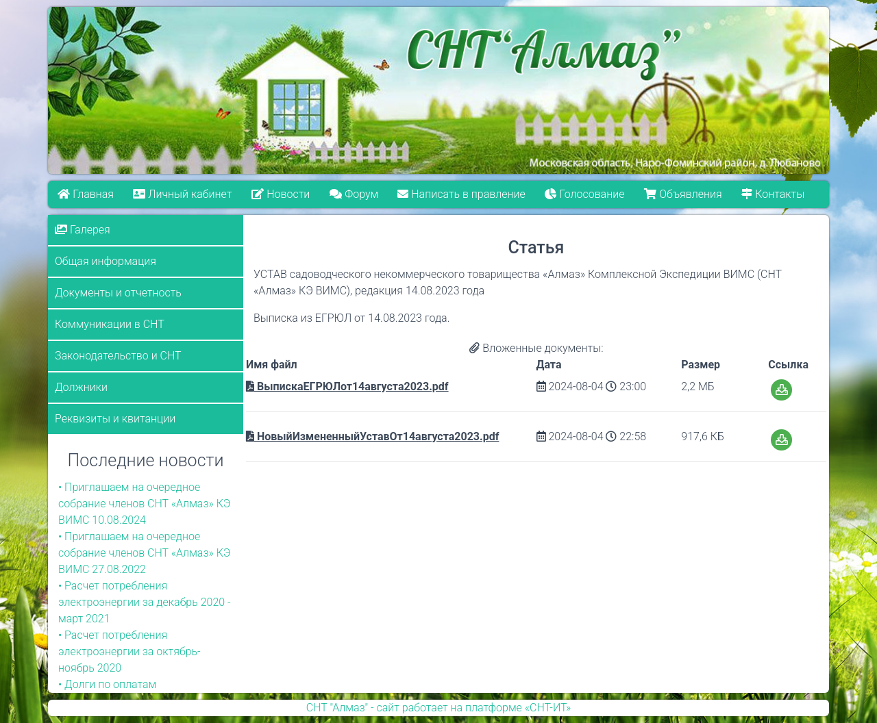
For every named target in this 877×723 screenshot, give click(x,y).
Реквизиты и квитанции (115, 418)
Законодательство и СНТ (118, 355)
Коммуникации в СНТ (109, 324)
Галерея (82, 229)
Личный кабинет (183, 194)
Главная (86, 194)
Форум (354, 194)
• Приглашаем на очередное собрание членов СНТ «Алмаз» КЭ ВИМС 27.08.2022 (144, 553)
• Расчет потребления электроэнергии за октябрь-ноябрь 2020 (129, 651)
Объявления (683, 194)
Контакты (773, 194)
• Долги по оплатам (107, 684)
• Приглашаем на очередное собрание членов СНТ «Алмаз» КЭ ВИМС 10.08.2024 (144, 504)
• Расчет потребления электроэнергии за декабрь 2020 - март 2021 (144, 602)
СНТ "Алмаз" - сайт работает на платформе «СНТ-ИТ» (438, 707)
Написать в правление (462, 194)
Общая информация (105, 261)
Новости (280, 194)
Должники (81, 387)
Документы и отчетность (118, 292)
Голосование (585, 194)
